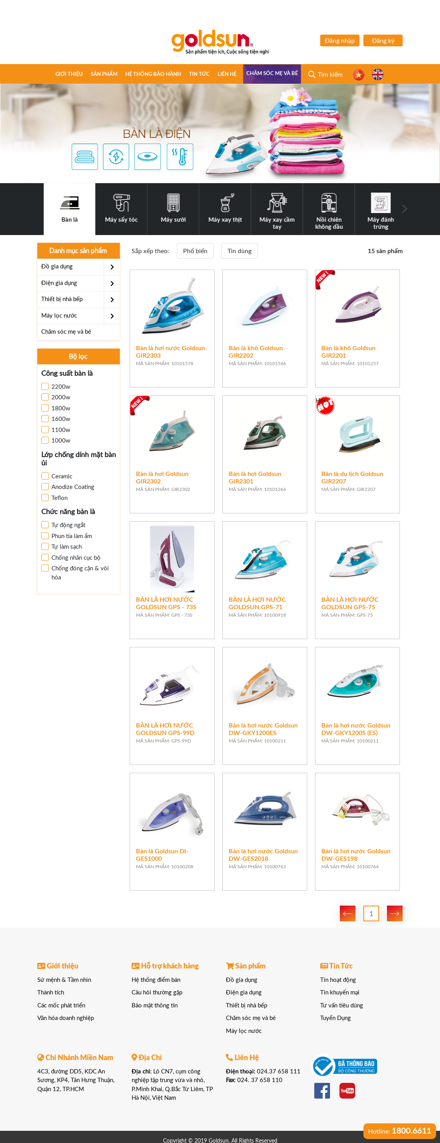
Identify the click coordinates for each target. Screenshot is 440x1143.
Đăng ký (383, 41)
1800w (55, 408)
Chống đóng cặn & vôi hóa (75, 572)
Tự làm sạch (61, 546)
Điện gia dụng (80, 283)
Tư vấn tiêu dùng (341, 1006)
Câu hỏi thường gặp (157, 993)
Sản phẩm (104, 74)
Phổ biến (195, 251)
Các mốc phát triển (61, 1006)
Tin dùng (239, 251)
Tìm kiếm (330, 75)
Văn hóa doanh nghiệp (65, 1018)
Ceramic (56, 476)
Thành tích (50, 993)
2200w (55, 386)
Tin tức (199, 74)
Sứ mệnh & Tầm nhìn (64, 980)
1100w (55, 429)
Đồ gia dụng (80, 267)
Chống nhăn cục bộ (71, 557)
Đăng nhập (340, 41)
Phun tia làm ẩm (66, 535)
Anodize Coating (67, 486)
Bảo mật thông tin (155, 1006)
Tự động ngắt (63, 524)
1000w (55, 440)
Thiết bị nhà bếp (80, 299)
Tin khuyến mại (339, 993)
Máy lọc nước (80, 316)
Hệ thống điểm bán (156, 980)
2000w (55, 397)
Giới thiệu (69, 74)
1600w (55, 418)
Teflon (54, 497)
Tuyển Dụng (335, 1018)
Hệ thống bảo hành (153, 74)
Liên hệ (227, 74)
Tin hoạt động (338, 980)
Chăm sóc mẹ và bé (272, 73)
